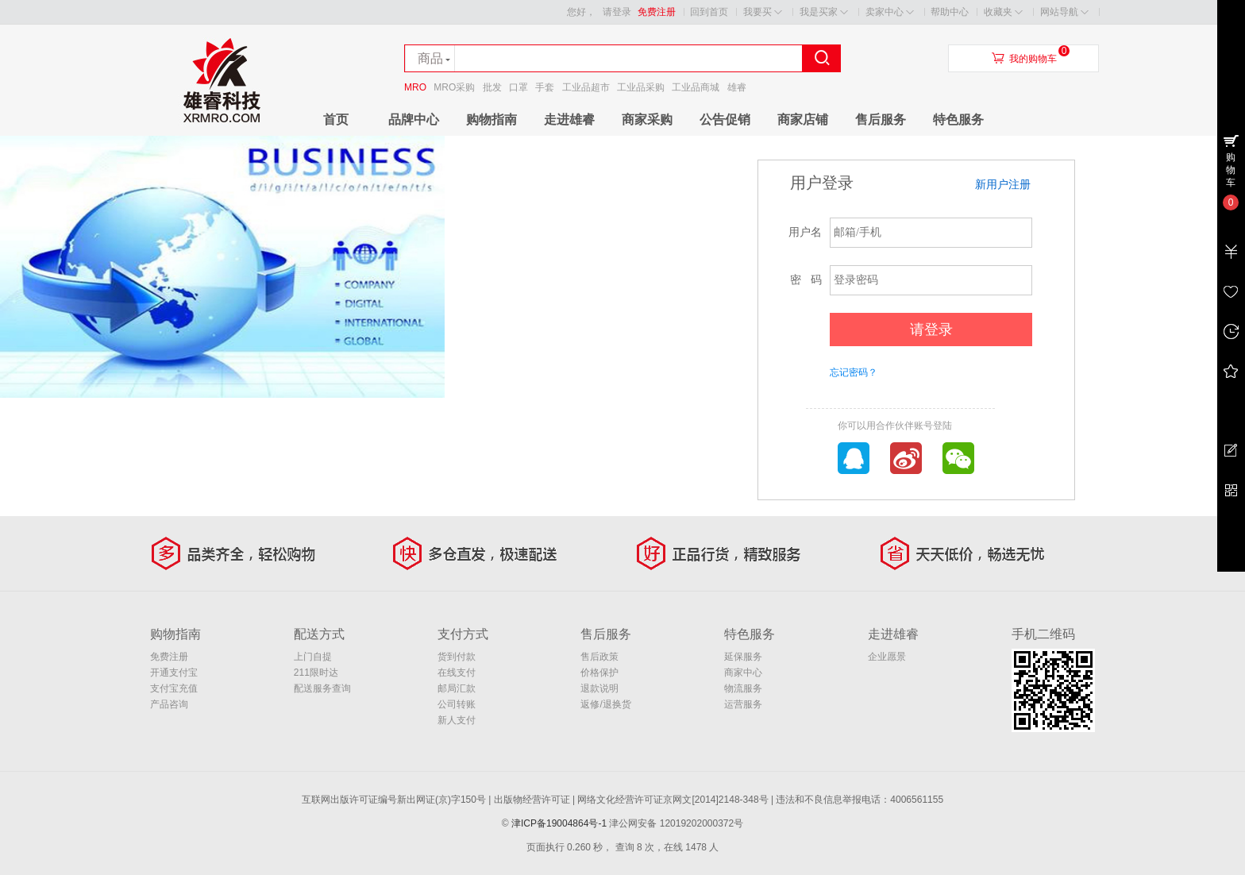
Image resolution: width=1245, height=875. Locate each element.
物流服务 (743, 688)
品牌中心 (413, 119)
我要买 (762, 12)
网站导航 (1064, 12)
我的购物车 (1033, 58)
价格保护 (599, 672)
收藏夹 (1003, 12)
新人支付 (456, 720)
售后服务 (880, 119)
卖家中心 (889, 12)
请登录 (617, 11)
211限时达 (316, 672)
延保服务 (743, 656)
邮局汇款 (456, 688)
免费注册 (657, 11)
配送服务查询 (322, 688)
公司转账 (456, 704)
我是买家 (824, 12)
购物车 (1230, 170)
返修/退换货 (605, 704)
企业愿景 (887, 656)
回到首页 (709, 11)
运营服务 (743, 704)
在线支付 (456, 672)
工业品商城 (695, 87)
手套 (544, 87)
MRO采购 (454, 87)
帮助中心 (950, 11)
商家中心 (743, 672)
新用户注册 (1003, 184)
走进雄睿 (569, 119)
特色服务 (958, 119)
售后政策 (599, 656)
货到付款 (456, 656)
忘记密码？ (853, 372)
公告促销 (725, 119)
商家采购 (647, 119)
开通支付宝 (174, 672)
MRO (415, 87)
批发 (492, 87)
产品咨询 (169, 704)
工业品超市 (586, 87)
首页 (336, 119)
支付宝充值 (174, 688)
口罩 (518, 87)
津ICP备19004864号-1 (559, 823)
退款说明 (599, 688)
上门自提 (313, 656)
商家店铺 (802, 119)
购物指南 (491, 119)
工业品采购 (641, 87)
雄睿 (736, 87)
